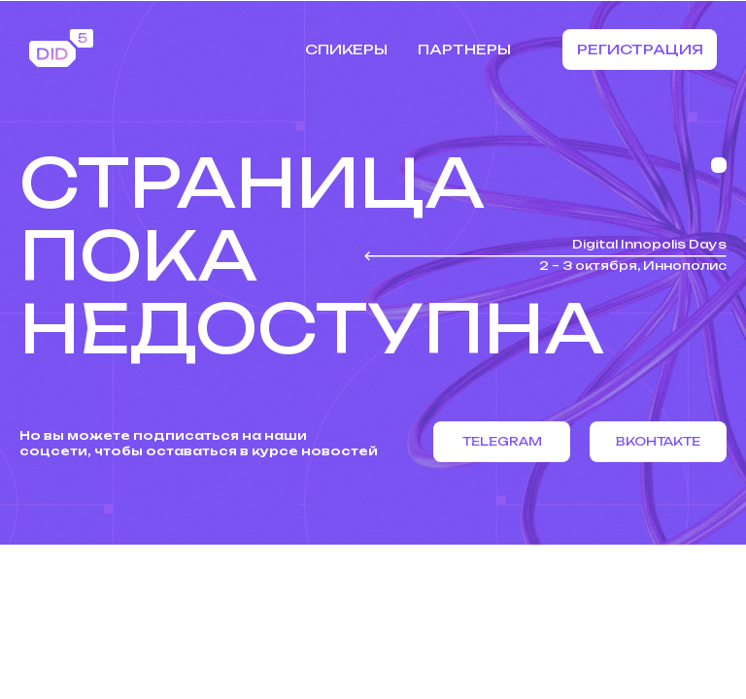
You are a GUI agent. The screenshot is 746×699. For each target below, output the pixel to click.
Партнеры (464, 49)
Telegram (502, 441)
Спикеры (346, 49)
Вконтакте (658, 441)
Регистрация (640, 49)
